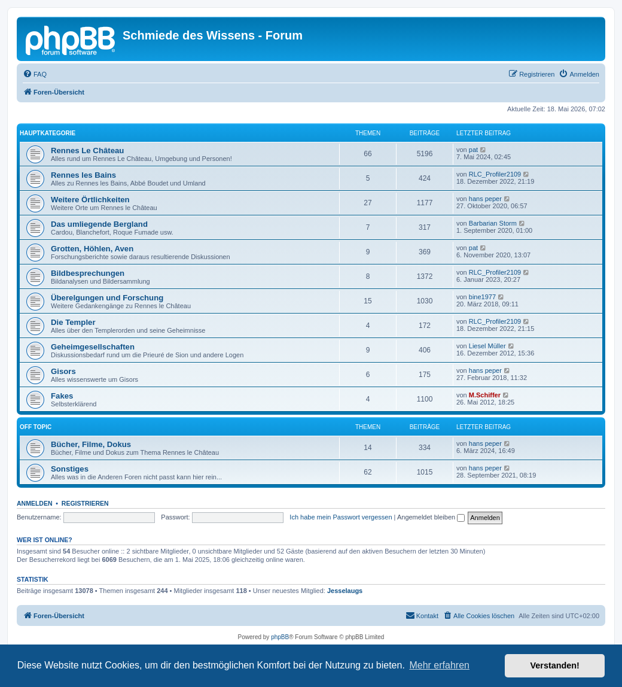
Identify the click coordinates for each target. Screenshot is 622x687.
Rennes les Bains (83, 175)
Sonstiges (70, 468)
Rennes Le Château (87, 150)
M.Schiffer (485, 395)
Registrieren (85, 503)
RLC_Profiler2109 (495, 174)
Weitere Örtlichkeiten (90, 199)
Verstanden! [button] (555, 665)
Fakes (62, 395)
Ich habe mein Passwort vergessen (340, 517)
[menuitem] (35, 74)
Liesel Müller (487, 345)
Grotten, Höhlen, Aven (92, 248)
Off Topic (35, 427)
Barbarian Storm (493, 223)
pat (473, 149)
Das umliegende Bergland (99, 224)
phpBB (280, 637)
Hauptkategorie (47, 133)
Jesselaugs (344, 590)
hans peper (485, 198)
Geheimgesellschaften (93, 346)
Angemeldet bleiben (431, 517)
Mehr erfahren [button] (439, 665)
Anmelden (35, 503)
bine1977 (482, 296)
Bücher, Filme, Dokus (91, 444)
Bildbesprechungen (87, 273)
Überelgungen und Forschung (107, 297)
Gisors (63, 371)
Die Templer (73, 322)
